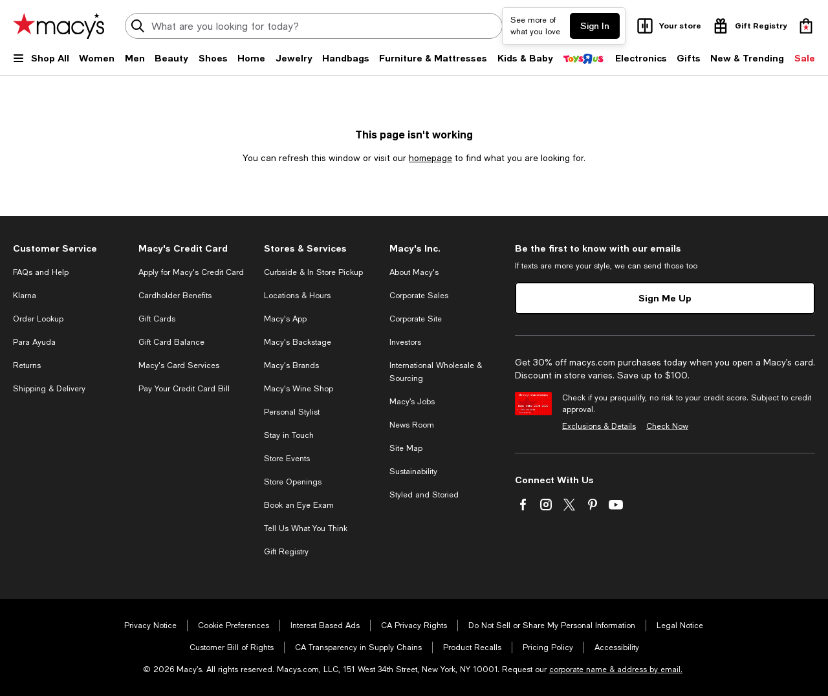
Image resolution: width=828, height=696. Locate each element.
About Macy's (414, 272)
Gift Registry (286, 551)
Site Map (405, 448)
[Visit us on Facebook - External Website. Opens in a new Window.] (522, 504)
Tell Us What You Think (305, 528)
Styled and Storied (424, 494)
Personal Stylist (292, 412)
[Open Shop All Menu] (41, 63)
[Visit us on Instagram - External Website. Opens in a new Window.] (546, 504)
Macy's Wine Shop (298, 388)
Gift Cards (156, 318)
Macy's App (285, 318)
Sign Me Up (665, 297)
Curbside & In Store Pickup (313, 272)
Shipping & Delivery (49, 388)
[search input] (314, 26)
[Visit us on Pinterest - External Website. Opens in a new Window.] (592, 504)
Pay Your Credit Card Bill (184, 388)
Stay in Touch (289, 435)
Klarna (24, 295)
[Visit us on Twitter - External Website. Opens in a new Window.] (569, 504)
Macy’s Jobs (412, 401)
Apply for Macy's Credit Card (191, 272)
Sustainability (413, 471)
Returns (27, 365)
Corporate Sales (418, 295)
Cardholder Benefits (175, 295)
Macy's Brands (291, 365)
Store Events (287, 458)
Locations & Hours (297, 295)
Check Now (667, 426)
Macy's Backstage (297, 342)
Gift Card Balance (171, 342)
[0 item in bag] (806, 26)
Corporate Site (415, 318)
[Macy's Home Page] (58, 26)
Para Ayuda (34, 342)
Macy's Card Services (178, 365)
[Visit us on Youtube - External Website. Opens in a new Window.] (616, 504)
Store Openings (292, 481)
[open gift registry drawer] (749, 26)
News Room (411, 425)
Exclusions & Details (599, 426)
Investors (405, 342)
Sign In (594, 25)
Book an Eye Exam (299, 505)
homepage (430, 158)
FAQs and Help (41, 272)
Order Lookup (38, 318)
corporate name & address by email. (615, 669)
